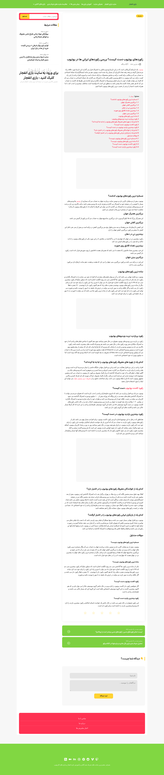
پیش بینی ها (75, 4)
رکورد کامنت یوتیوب (134, 388)
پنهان (131, 96)
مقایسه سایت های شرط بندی (57, 4)
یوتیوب (140, 69)
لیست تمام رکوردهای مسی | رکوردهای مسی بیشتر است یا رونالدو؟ (119, 632)
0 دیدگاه (124, 64)
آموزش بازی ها (86, 4)
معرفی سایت (98, 4)
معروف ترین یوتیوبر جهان (82, 378)
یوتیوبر (78, 201)
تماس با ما (82, 718)
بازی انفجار (132, 4)
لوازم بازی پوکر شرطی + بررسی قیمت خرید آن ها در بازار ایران (34, 47)
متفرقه (140, 16)
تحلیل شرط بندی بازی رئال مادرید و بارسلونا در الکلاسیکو (122, 643)
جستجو (25, 16)
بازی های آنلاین (40, 4)
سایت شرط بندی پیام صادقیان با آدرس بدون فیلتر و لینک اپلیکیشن (33, 58)
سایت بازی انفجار (110, 4)
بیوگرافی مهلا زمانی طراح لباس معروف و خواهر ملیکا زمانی (33, 35)
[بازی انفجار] (142, 4)
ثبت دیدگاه (103, 696)
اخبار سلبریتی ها (82, 728)
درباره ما (82, 723)
